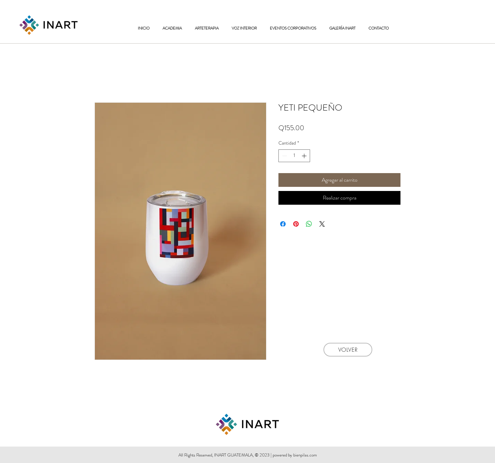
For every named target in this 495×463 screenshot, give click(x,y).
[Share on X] (322, 224)
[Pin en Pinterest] (296, 224)
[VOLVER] (347, 350)
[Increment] (304, 156)
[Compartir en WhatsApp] (309, 224)
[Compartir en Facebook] (283, 224)
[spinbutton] (294, 156)
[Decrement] (283, 156)
